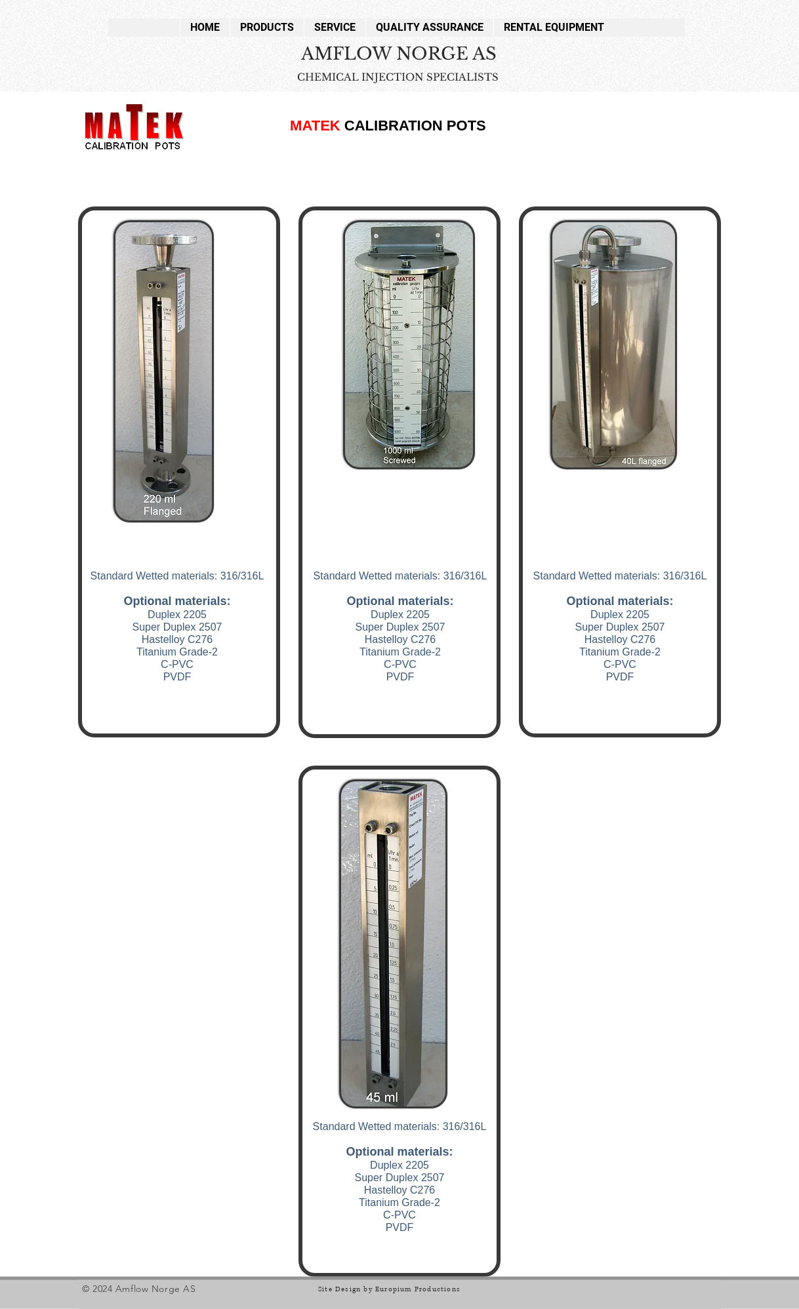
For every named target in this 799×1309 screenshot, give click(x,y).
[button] (267, 27)
